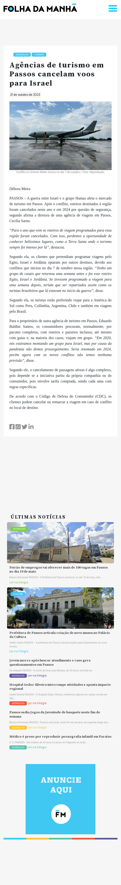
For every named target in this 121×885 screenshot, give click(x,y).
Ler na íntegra (18, 582)
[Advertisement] (60, 469)
